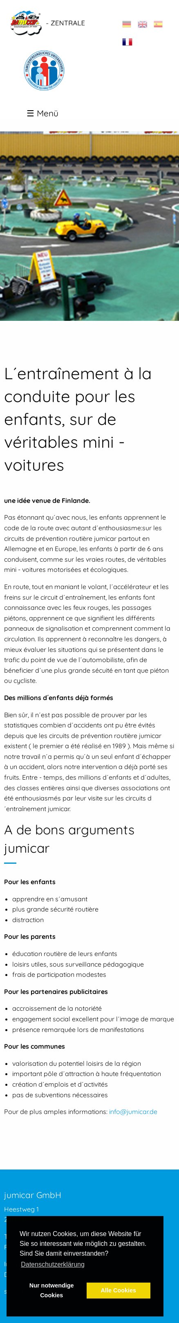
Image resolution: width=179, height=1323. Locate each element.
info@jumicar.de (133, 1111)
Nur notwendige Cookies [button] (51, 1290)
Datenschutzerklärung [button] (53, 1264)
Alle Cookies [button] (118, 1290)
